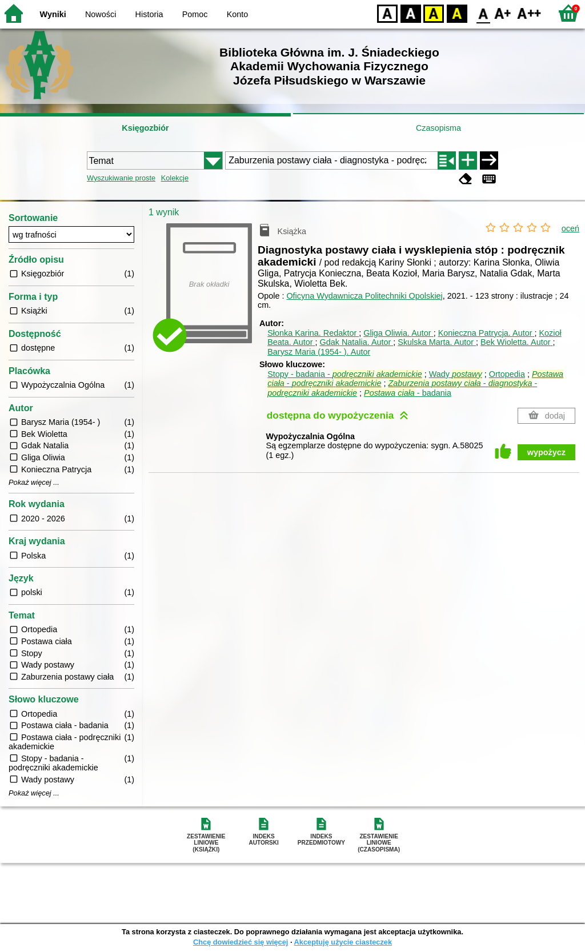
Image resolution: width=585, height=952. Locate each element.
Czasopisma (438, 127)
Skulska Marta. (437, 342)
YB (433, 13)
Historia (149, 14)
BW (410, 13)
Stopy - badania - (344, 374)
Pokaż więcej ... (34, 483)
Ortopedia (507, 374)
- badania (407, 392)
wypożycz (546, 452)
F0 (483, 13)
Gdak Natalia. (356, 342)
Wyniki (53, 14)
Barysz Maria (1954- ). (318, 351)
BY (457, 13)
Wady (455, 374)
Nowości (100, 14)
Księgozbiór (145, 127)
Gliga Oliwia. (398, 333)
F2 (529, 13)
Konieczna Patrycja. (486, 333)
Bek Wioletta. (516, 342)
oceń (570, 228)
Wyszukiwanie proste (121, 178)
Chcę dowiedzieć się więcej (240, 942)
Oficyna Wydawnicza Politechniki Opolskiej (364, 295)
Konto (238, 14)
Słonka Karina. (313, 333)
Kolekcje (175, 178)
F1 (503, 13)
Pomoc (195, 14)
